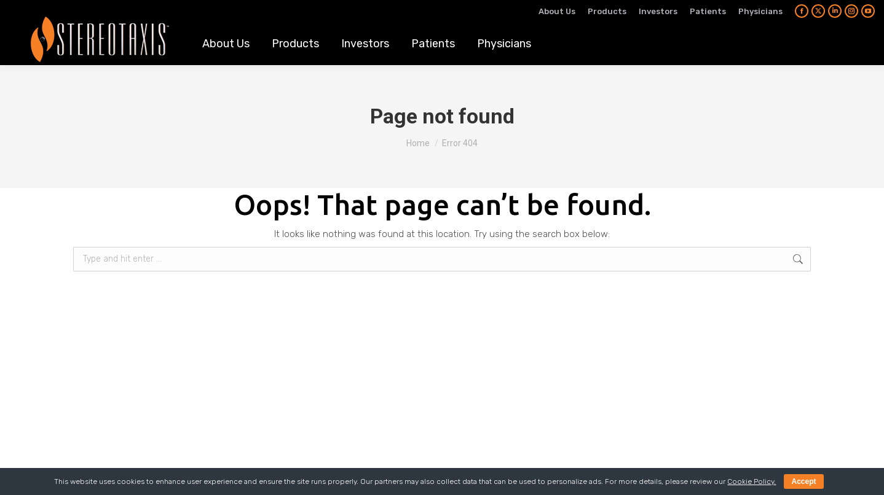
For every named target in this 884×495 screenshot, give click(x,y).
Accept (803, 481)
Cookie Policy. (751, 481)
